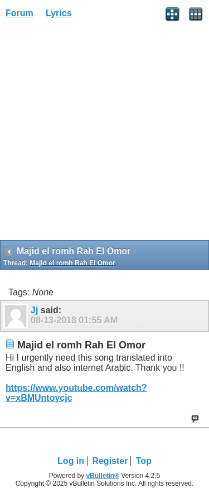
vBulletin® (102, 476)
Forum (19, 13)
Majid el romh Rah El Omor (72, 263)
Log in (70, 461)
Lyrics (59, 13)
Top (144, 461)
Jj (34, 310)
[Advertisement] (104, 133)
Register (110, 461)
